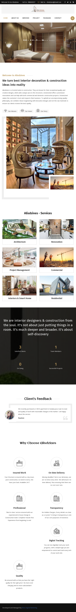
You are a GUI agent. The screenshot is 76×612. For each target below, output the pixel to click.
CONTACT (58, 18)
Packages (47, 18)
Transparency (56, 508)
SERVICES (25, 18)
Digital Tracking (56, 540)
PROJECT (36, 18)
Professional (19, 508)
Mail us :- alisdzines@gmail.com (49, 2)
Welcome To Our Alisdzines (10, 2)
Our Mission (10, 111)
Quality (19, 576)
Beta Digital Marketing (29, 608)
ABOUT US (15, 18)
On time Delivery (57, 473)
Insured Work (19, 473)
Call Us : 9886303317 (28, 2)
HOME (5, 18)
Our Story (41, 111)
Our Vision (26, 111)
